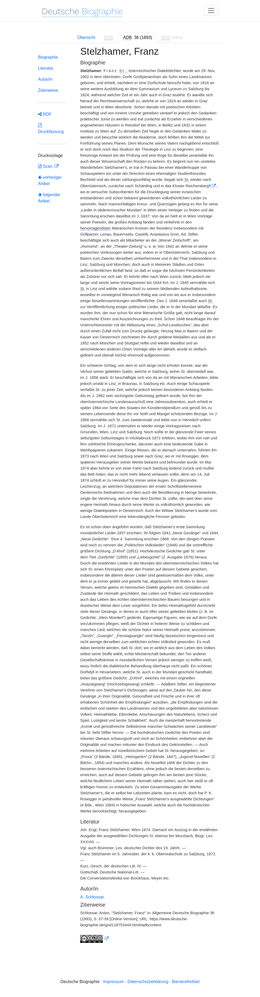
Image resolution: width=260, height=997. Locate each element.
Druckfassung (51, 128)
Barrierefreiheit (186, 981)
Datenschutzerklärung (148, 981)
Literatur (46, 68)
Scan (46, 166)
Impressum (113, 981)
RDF (45, 114)
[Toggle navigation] (211, 10)
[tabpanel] (130, 498)
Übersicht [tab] (86, 37)
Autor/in (45, 79)
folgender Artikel (49, 197)
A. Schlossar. (92, 897)
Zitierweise (48, 90)
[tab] (137, 37)
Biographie (48, 57)
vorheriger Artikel (50, 180)
